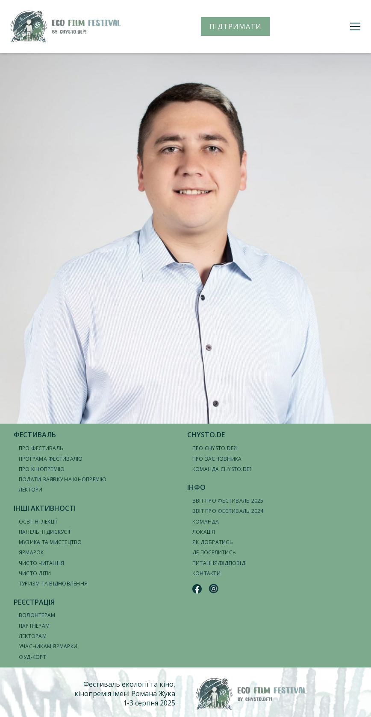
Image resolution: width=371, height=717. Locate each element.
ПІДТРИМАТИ (235, 26)
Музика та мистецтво (50, 542)
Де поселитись (214, 552)
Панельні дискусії (44, 532)
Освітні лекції (38, 521)
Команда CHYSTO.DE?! (222, 469)
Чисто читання (41, 563)
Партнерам (34, 625)
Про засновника (216, 458)
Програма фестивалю (50, 458)
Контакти (206, 573)
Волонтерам (37, 615)
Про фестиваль (41, 448)
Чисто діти (35, 573)
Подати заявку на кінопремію (62, 479)
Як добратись (212, 542)
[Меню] (355, 26)
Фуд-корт (32, 657)
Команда (205, 521)
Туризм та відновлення (53, 583)
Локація (203, 532)
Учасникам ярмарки (48, 646)
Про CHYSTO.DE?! (214, 448)
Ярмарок (31, 552)
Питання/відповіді (219, 563)
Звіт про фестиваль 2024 (228, 511)
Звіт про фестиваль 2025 (228, 500)
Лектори (31, 489)
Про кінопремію (42, 469)
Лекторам (33, 636)
